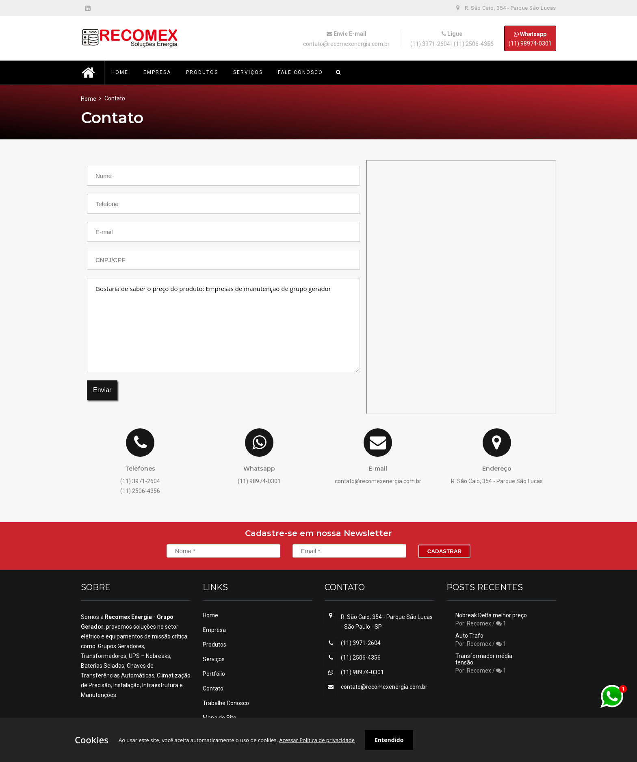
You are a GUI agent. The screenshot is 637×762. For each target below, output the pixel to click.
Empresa (214, 630)
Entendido (389, 740)
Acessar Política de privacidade (317, 740)
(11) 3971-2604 (430, 44)
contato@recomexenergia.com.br (346, 44)
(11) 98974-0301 (530, 38)
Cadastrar (444, 551)
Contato (213, 688)
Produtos (214, 644)
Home (88, 99)
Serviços (214, 659)
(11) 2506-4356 (474, 44)
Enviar (102, 389)
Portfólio (214, 674)
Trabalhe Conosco (226, 703)
